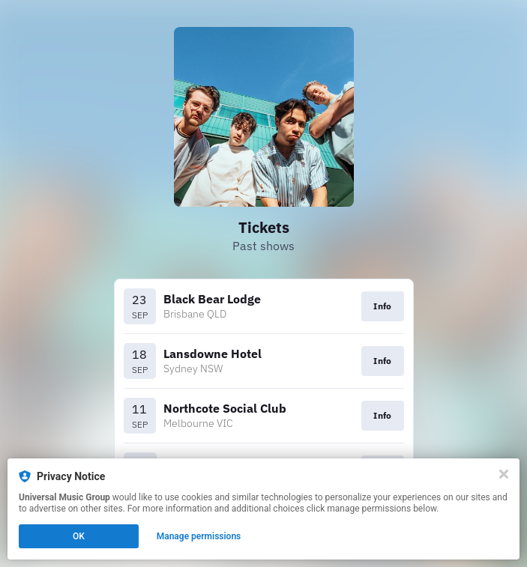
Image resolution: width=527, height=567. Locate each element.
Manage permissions (199, 536)
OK (79, 536)
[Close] (504, 474)
